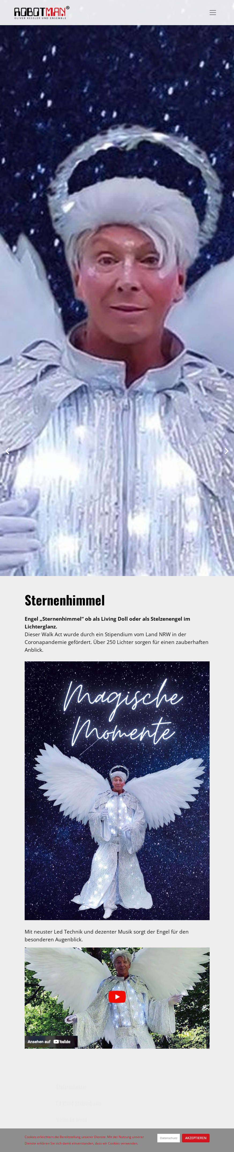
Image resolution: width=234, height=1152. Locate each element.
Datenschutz (168, 1138)
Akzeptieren (195, 1138)
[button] (7, 449)
